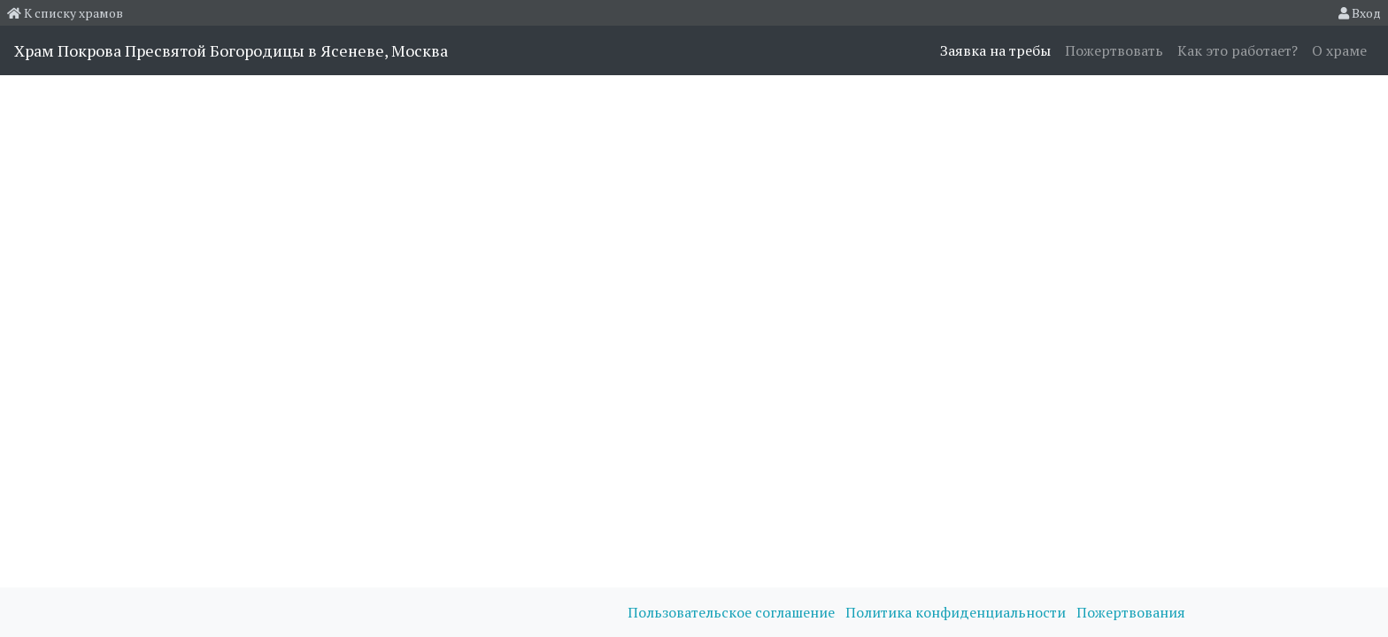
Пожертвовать (1114, 50)
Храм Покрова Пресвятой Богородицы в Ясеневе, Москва (231, 50)
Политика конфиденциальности (957, 612)
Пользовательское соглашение (733, 612)
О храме (1339, 50)
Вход (1359, 12)
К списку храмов (65, 12)
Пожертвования (1130, 612)
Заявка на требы (995, 50)
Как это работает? (1237, 50)
